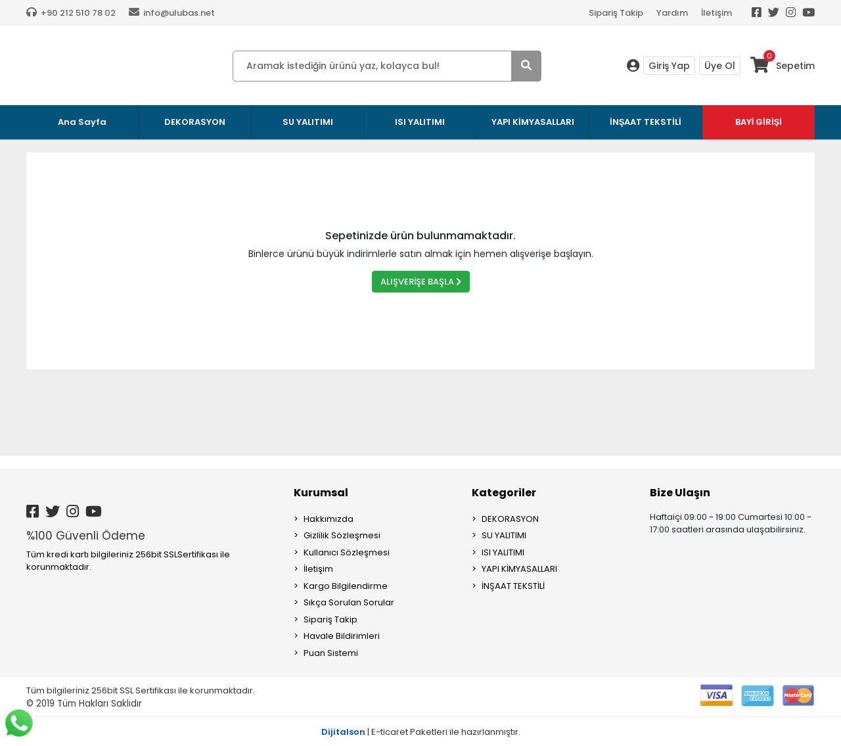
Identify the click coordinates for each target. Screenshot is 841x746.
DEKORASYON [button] (194, 122)
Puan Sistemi (331, 653)
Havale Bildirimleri (342, 636)
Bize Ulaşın (680, 492)
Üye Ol (719, 65)
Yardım (672, 13)
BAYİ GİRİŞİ (758, 122)
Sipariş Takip (616, 13)
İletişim (716, 13)
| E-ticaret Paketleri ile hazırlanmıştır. (420, 732)
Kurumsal (321, 492)
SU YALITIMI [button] (308, 122)
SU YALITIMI (504, 535)
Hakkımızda (328, 519)
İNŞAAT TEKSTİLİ (513, 586)
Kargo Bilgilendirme (346, 586)
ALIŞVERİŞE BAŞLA (420, 281)
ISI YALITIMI (503, 552)
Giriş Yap (669, 65)
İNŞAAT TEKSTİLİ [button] (645, 122)
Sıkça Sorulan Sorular (349, 602)
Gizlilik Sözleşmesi (342, 535)
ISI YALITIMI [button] (420, 122)
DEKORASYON (510, 519)
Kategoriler (504, 492)
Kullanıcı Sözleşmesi (347, 552)
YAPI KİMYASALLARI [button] (532, 122)
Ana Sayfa (82, 122)
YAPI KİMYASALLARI (519, 569)
